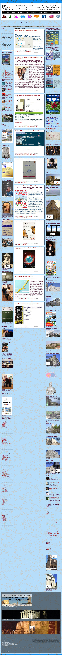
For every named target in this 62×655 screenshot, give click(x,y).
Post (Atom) (19, 331)
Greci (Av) (3, 485)
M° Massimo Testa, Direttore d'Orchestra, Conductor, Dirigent (10, 639)
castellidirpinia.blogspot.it (51, 123)
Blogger (53, 647)
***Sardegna (3, 522)
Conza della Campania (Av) (5, 457)
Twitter (50, 126)
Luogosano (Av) (4, 472)
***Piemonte (3, 516)
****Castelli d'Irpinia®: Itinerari (28, 26)
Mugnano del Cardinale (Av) (5, 474)
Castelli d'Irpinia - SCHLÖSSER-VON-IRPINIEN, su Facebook (10, 644)
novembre (48, 537)
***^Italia (3, 500)
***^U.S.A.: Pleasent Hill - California (6, 530)
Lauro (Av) (3, 428)
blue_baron (47, 647)
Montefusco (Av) (4, 442)
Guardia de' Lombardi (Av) (5, 470)
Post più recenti (18, 329)
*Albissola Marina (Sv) (23, 327)
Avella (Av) (3, 441)
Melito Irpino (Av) (4, 486)
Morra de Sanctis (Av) (4, 473)
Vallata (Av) (3, 444)
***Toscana (27, 126)
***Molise (3, 517)
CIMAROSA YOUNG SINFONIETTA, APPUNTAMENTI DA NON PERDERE (54, 482)
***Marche (3, 515)
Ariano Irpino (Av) (4, 425)
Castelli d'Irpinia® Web (5, 29)
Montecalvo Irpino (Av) (5, 460)
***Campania (27, 154)
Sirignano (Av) (3, 494)
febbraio (48, 548)
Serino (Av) (3, 446)
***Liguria (18, 327)
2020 (47, 513)
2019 (47, 514)
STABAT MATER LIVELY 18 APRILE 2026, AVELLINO (9, 82)
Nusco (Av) (3, 488)
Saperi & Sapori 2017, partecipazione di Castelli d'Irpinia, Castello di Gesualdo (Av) (8, 101)
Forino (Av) (3, 469)
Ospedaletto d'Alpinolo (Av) (5, 453)
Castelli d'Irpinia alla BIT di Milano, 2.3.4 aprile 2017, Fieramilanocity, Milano (8, 89)
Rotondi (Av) (3, 492)
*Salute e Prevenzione (4, 126)
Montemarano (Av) (4, 439)
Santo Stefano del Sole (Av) (5, 477)
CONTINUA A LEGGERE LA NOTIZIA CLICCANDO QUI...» (23, 51)
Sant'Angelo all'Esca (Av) (5, 476)
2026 (47, 506)
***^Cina (3, 505)
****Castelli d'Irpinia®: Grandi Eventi (17, 26)
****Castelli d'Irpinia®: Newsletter (39, 26)
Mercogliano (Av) (4, 422)
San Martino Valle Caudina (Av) (6, 454)
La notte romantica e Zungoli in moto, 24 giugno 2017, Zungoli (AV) (54, 492)
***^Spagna (3, 521)
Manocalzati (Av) (4, 423)
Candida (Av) (3, 438)
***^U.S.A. (3, 506)
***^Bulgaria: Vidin (4, 519)
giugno (48, 543)
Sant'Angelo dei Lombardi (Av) (6, 443)
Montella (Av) (3, 487)
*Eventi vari (33, 126)
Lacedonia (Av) (4, 471)
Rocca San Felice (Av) (4, 490)
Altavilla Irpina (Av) (4, 440)
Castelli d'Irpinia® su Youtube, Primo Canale (7, 640)
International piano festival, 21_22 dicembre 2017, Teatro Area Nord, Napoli (28, 220)
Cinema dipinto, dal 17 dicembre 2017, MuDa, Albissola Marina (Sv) (27, 303)
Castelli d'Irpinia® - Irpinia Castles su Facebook (8, 643)
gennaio (48, 549)
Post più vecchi (41, 329)
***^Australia (3, 518)
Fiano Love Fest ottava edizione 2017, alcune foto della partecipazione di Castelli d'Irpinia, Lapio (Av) (8, 107)
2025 (47, 507)
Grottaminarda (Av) (4, 458)
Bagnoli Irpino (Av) (4, 445)
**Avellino (30, 126)
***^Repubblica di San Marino (5, 529)
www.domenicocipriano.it (18, 122)
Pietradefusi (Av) (4, 475)
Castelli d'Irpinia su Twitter (5, 645)
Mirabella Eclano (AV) (4, 459)
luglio (48, 542)
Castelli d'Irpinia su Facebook (5, 642)
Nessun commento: (30, 90)
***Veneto (3, 513)
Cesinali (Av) (3, 429)
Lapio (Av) (3, 426)
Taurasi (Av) (3, 461)
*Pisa (36, 126)
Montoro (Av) (3, 437)
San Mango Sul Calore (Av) (5, 493)
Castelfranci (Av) (4, 456)
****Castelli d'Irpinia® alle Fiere (6, 77)
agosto (48, 541)
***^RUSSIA (3, 520)
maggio (48, 544)
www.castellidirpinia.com (49, 119)
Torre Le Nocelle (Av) (4, 478)
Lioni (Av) (25, 217)
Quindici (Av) (3, 489)
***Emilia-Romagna (4, 514)
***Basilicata (3, 504)
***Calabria (3, 503)
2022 (47, 511)
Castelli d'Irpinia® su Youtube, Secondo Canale (8, 641)
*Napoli (25, 244)
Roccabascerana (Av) (4, 491)
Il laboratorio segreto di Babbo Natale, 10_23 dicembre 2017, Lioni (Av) (27, 185)
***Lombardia (3, 501)
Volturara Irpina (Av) (4, 462)
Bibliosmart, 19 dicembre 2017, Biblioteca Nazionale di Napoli (26, 30)
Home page (29, 329)
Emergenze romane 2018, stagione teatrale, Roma (24, 276)
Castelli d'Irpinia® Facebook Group (6, 30)
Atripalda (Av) (3, 424)
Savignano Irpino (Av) (4, 455)
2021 (47, 512)
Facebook (47, 126)
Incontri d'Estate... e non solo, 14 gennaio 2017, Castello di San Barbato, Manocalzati (8, 94)
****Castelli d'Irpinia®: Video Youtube (51, 26)
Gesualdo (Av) (3, 427)
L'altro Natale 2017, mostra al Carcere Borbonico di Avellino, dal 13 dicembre (28, 130)
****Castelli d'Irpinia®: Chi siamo (6, 26)
